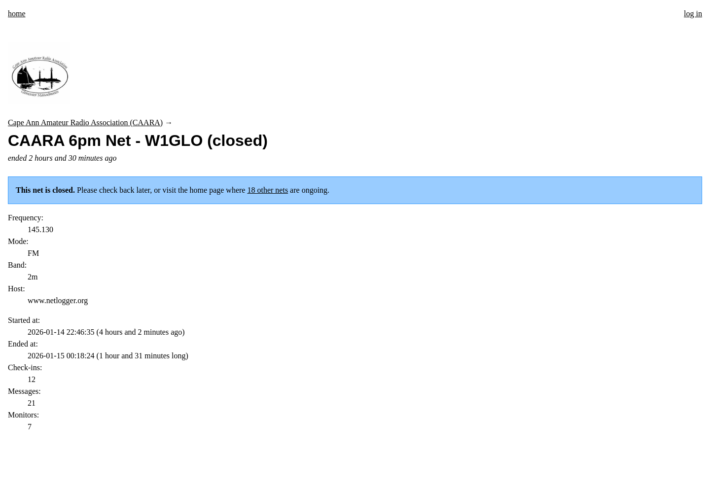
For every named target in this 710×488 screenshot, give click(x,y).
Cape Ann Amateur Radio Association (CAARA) (85, 122)
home (17, 13)
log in (693, 13)
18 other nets (267, 190)
